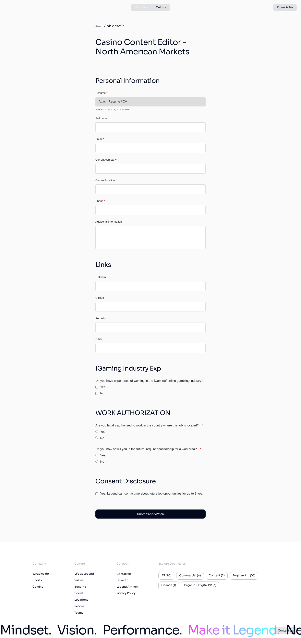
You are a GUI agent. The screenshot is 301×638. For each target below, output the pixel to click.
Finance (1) (168, 585)
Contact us (124, 574)
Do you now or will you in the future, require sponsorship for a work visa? (148, 449)
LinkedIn (100, 277)
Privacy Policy (126, 593)
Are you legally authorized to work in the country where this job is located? (149, 425)
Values (79, 580)
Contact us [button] (285, 630)
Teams (78, 613)
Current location (106, 180)
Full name (102, 118)
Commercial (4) (190, 575)
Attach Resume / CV (113, 101)
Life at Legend (84, 574)
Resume (101, 92)
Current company (105, 159)
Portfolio (100, 318)
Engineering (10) (244, 575)
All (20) (166, 575)
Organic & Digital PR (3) (200, 585)
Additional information (108, 221)
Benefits (80, 587)
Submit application (150, 514)
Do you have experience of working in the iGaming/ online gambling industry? (149, 381)
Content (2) (217, 575)
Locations (81, 600)
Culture (161, 7)
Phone (100, 200)
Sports (37, 580)
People (79, 606)
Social (78, 593)
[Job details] (109, 26)
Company (141, 7)
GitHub (99, 297)
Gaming (37, 587)
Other (98, 339)
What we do (40, 574)
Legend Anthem (127, 587)
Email (99, 139)
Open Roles (285, 7)
